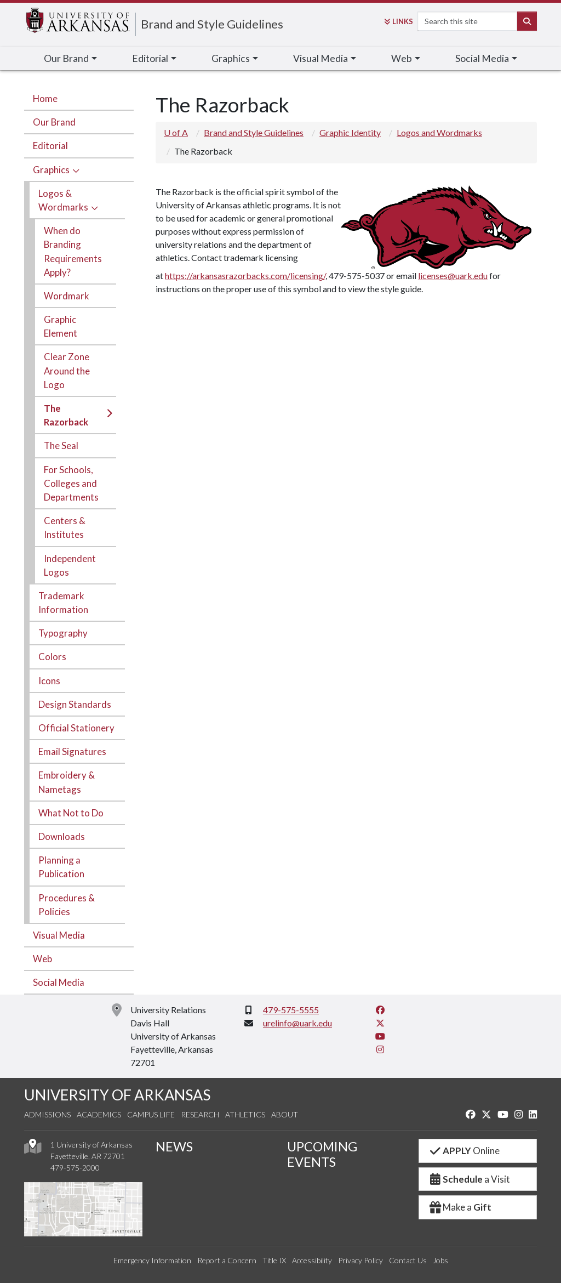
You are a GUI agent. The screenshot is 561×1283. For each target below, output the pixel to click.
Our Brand (54, 122)
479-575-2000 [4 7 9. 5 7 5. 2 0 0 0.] (75, 1167)
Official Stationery (76, 728)
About (284, 1114)
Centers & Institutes (64, 527)
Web (42, 958)
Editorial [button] (150, 58)
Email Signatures (72, 751)
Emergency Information (152, 1260)
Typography (63, 633)
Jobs (440, 1260)
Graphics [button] (230, 58)
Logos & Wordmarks (63, 200)
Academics (99, 1114)
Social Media (58, 982)
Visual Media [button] (320, 58)
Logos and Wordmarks (439, 132)
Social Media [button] (482, 58)
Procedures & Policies (66, 904)
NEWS (174, 1146)
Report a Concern (226, 1260)
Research (200, 1114)
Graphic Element (60, 326)
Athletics (245, 1114)
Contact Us (408, 1260)
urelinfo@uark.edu (297, 1023)
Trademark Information (63, 602)
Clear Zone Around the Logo (67, 370)
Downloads (61, 836)
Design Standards (74, 704)
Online (464, 1150)
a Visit (469, 1179)
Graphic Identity (350, 132)
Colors (52, 656)
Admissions (47, 1114)
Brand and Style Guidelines (212, 23)
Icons (49, 680)
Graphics (51, 169)
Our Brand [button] (66, 58)
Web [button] (401, 58)
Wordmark (66, 296)
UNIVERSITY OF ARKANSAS (117, 1095)
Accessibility (312, 1260)
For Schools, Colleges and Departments (71, 483)
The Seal (61, 445)
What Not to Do (71, 813)
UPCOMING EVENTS (322, 1154)
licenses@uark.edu (453, 275)
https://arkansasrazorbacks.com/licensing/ (245, 275)
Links (398, 21)
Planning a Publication (61, 866)
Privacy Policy (360, 1260)
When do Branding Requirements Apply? (73, 251)
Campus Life (151, 1114)
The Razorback (66, 415)
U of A (176, 132)
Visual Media (59, 935)
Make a (459, 1207)
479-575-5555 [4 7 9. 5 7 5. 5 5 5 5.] (291, 1009)
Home (45, 98)
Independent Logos (70, 565)
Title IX (274, 1260)
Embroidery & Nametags (66, 781)
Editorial (50, 145)
